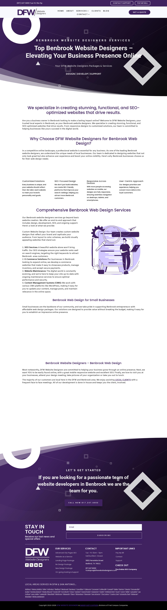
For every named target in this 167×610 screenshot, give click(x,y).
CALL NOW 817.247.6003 (83, 503)
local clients (123, 380)
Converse (95, 589)
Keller (127, 592)
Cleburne (88, 589)
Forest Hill (56, 592)
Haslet (102, 592)
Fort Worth (65, 592)
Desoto (127, 589)
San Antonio (96, 594)
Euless (27, 592)
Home (61, 11)
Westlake (28, 597)
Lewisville (43, 594)
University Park (125, 594)
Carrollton (80, 589)
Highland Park (110, 592)
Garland (77, 592)
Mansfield (51, 594)
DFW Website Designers (67, 605)
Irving (123, 592)
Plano (73, 594)
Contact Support (122, 3)
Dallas (116, 589)
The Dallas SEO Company (126, 569)
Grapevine (95, 592)
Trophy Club (114, 594)
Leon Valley (35, 594)
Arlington (50, 589)
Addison (28, 589)
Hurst (118, 592)
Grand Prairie (86, 592)
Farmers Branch (36, 592)
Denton (121, 589)
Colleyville (103, 589)
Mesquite (66, 594)
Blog (106, 11)
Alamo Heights (37, 589)
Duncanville (135, 589)
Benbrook (65, 589)
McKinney (58, 594)
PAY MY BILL (142, 3)
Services (81, 11)
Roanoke (87, 594)
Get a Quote (139, 12)
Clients (96, 11)
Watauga (134, 594)
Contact (82, 14)
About (70, 11)
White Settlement (38, 597)
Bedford (57, 589)
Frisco (72, 592)
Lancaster (134, 592)
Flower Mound (47, 592)
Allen (44, 589)
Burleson (72, 589)
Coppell (110, 589)
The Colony (105, 594)
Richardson (79, 594)
